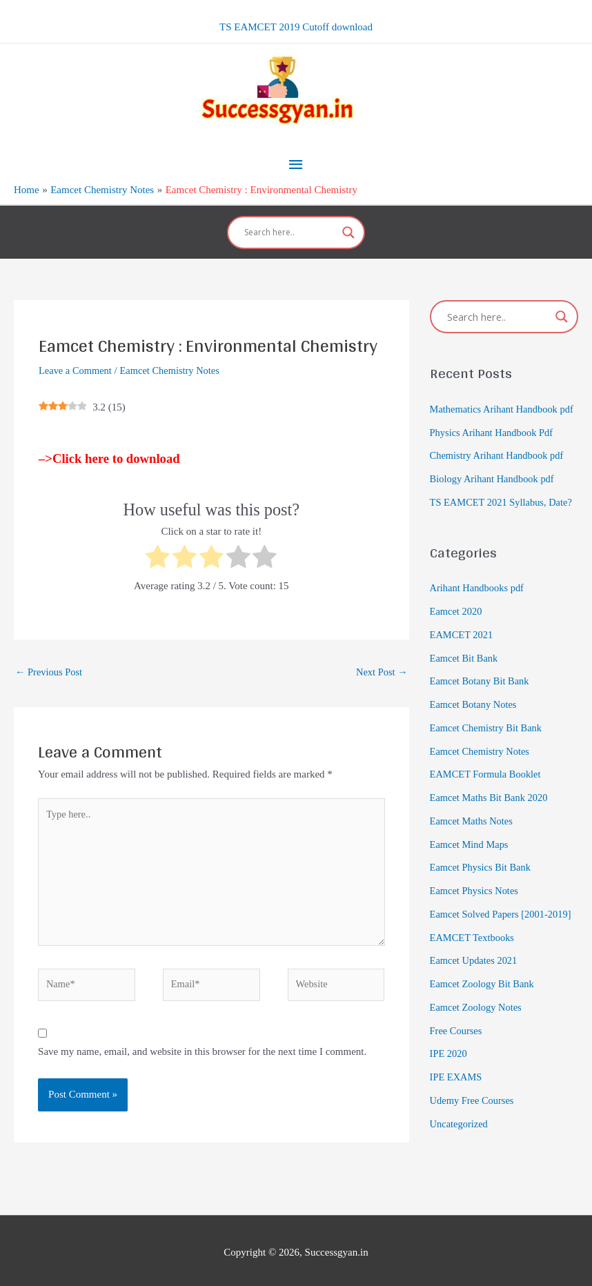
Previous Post (50, 660)
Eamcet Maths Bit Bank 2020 (491, 806)
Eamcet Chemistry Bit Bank (488, 736)
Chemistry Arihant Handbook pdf (499, 464)
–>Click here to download (109, 446)
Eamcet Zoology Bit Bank (484, 992)
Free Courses (457, 1039)
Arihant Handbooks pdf (479, 596)
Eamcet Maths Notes (473, 829)
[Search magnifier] (348, 220)
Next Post (381, 660)
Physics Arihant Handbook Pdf (494, 440)
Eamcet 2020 (457, 620)
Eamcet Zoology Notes (477, 1016)
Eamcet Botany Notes (475, 713)
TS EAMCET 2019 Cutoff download (296, 25)
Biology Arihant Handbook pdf (494, 487)
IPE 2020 (449, 1062)
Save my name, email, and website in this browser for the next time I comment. (202, 1047)
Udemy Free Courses (473, 1109)
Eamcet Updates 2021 (475, 969)
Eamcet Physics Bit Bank (482, 876)
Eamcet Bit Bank (465, 666)
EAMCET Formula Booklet (487, 783)
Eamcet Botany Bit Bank (481, 689)
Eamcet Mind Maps (470, 852)
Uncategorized (460, 1132)
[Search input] (289, 220)
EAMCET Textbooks (473, 945)
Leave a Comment (77, 358)
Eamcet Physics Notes (476, 899)
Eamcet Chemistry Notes (174, 358)
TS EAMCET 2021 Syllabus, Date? (504, 511)
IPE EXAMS (457, 1085)
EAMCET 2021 (462, 643)
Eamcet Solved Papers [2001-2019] (503, 923)
